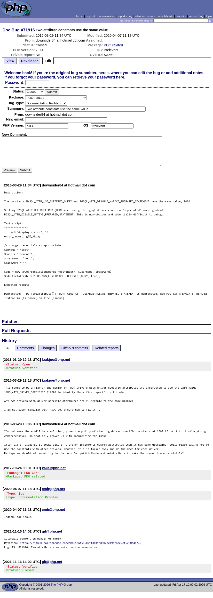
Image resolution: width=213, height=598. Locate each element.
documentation (106, 16)
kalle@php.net (54, 469)
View (10, 61)
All (8, 348)
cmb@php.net (53, 492)
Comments (25, 348)
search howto (165, 16)
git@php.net (52, 536)
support (90, 16)
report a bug (125, 16)
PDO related (113, 45)
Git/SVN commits (74, 348)
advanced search (145, 16)
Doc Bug (11, 30)
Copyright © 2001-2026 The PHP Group (45, 590)
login (209, 16)
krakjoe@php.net (56, 360)
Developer (29, 61)
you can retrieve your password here (90, 77)
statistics (181, 16)
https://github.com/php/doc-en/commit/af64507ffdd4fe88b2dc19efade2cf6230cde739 (80, 547)
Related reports (106, 348)
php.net (79, 16)
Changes (48, 348)
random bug (196, 16)
